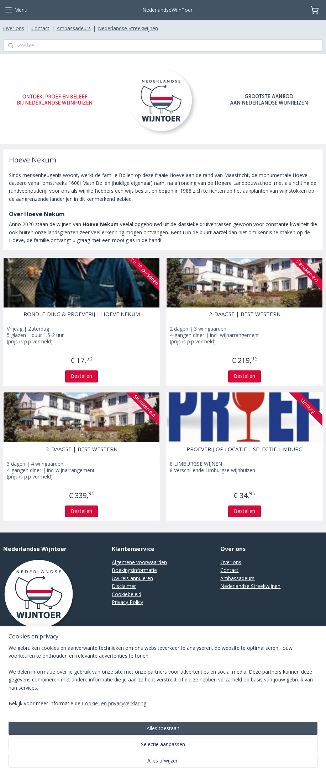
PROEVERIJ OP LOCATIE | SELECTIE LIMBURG (244, 449)
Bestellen (81, 376)
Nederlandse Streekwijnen (128, 28)
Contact (40, 28)
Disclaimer (124, 586)
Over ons (13, 28)
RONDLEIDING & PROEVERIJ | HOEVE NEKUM (81, 314)
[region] (116, 736)
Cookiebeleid (126, 594)
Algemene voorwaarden (139, 562)
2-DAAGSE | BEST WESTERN (244, 314)
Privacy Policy (127, 602)
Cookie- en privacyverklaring (114, 763)
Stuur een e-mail (22, 655)
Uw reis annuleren (132, 578)
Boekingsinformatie (134, 570)
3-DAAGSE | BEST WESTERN (81, 449)
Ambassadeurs (74, 28)
